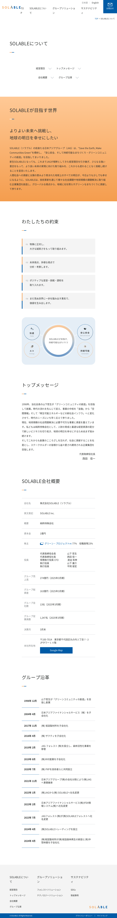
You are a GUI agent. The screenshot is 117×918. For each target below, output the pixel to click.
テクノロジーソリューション (50, 895)
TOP (22, 10)
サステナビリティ (89, 10)
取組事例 (75, 895)
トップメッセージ (65, 68)
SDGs (73, 890)
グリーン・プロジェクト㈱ (58, 543)
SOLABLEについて (38, 10)
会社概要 (42, 77)
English (95, 3)
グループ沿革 (65, 77)
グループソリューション (63, 10)
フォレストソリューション (49, 890)
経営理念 (40, 68)
